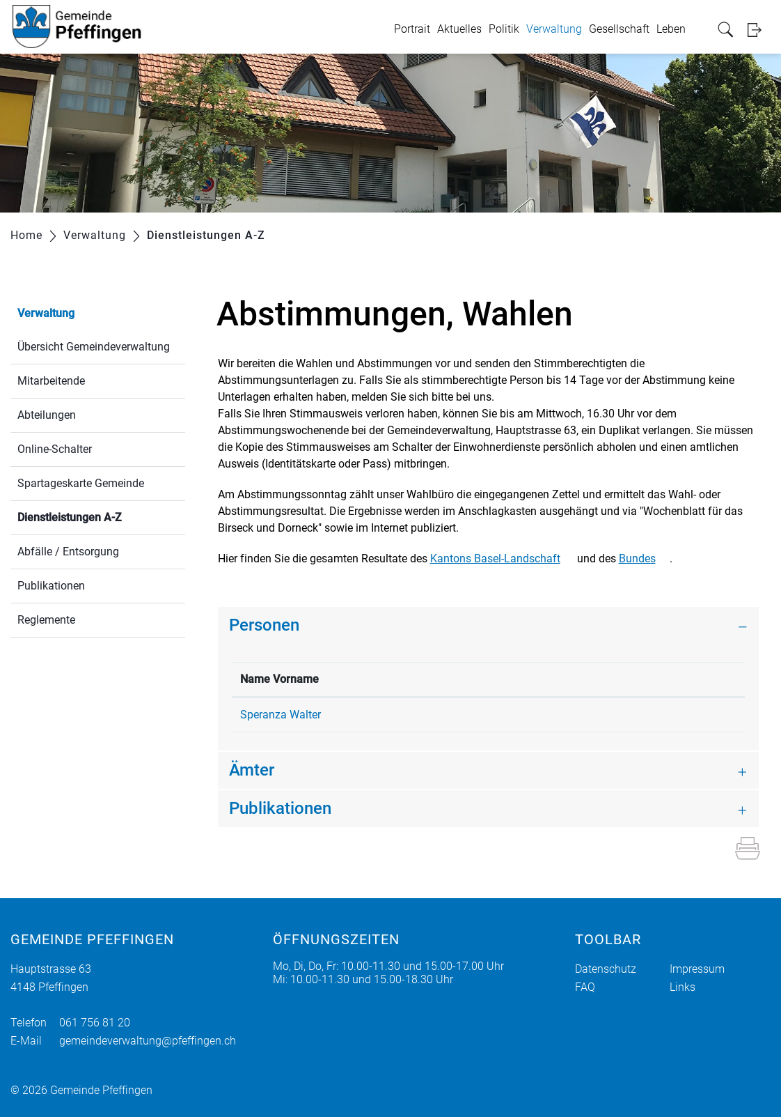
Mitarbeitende (51, 380)
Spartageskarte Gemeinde (80, 483)
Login (759, 30)
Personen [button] (264, 625)
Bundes (644, 558)
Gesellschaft (620, 29)
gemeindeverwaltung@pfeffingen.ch (147, 1040)
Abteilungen (46, 415)
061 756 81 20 (94, 1022)
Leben (672, 29)
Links (682, 987)
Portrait (413, 29)
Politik (505, 29)
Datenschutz (605, 969)
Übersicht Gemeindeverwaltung (93, 346)
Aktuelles (461, 29)
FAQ (585, 987)
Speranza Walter (280, 714)
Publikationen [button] (280, 808)
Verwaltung (555, 29)
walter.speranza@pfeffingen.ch (599, 714)
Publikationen (51, 585)
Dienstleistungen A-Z (101, 516)
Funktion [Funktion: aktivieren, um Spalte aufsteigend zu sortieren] (394, 679)
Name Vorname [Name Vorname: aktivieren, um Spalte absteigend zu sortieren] (279, 679)
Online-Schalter (54, 449)
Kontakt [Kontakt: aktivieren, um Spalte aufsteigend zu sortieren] (542, 679)
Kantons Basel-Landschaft (502, 558)
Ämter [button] (251, 770)
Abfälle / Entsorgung (68, 551)
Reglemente (46, 619)
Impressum (697, 969)
